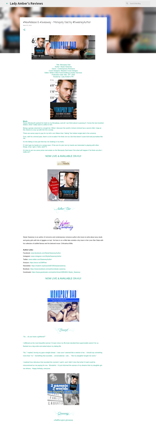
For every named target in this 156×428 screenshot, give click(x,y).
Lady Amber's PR (67, 77)
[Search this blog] (139, 3)
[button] (24, 30)
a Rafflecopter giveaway (63, 420)
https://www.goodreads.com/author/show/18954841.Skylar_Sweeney (56, 272)
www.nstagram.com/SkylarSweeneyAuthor (46, 256)
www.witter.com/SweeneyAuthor (40, 259)
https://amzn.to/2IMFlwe (38, 262)
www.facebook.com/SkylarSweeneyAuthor (46, 253)
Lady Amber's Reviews (26, 3)
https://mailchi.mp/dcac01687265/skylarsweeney (48, 266)
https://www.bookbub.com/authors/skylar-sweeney (48, 269)
